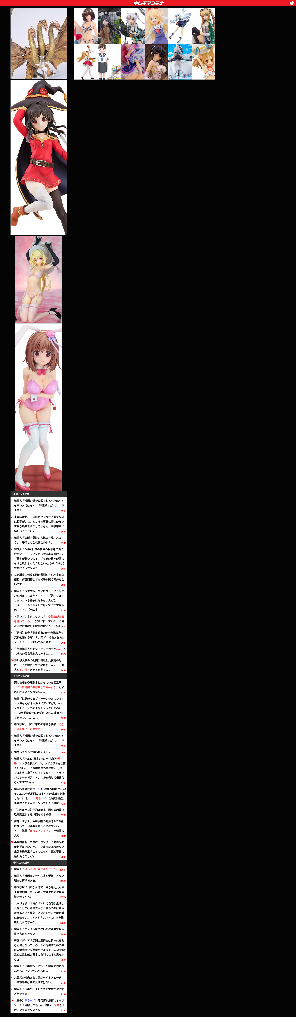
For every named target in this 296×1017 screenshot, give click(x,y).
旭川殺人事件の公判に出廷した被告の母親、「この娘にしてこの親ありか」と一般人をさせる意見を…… (39, 664)
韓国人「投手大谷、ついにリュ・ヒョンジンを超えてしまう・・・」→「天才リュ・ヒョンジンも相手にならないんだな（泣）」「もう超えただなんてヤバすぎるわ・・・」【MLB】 (39, 600)
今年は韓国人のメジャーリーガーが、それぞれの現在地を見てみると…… (40, 651)
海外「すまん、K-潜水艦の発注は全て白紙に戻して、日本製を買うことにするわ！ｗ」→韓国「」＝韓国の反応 (39, 828)
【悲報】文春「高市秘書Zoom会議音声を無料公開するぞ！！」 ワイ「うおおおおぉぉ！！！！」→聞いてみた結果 (39, 637)
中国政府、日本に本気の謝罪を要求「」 (39, 726)
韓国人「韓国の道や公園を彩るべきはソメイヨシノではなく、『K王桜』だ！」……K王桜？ (39, 505)
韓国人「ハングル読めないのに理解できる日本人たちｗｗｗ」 (39, 931)
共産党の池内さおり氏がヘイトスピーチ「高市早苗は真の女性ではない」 (37, 980)
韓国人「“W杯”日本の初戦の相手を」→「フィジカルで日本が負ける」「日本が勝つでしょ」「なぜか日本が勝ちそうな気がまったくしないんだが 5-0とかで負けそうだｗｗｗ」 (39, 558)
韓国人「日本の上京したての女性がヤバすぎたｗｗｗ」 (39, 991)
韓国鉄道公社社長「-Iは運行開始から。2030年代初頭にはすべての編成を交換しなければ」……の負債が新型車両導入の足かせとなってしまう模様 (40, 796)
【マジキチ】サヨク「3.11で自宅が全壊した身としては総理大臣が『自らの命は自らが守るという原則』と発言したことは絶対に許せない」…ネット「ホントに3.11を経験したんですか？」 (39, 913)
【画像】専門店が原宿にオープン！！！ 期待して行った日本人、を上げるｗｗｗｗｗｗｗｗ (39, 1005)
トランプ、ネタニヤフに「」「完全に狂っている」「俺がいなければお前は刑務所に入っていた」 (39, 621)
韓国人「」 (37, 869)
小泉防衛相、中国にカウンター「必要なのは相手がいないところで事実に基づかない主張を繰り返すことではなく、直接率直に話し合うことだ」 (39, 524)
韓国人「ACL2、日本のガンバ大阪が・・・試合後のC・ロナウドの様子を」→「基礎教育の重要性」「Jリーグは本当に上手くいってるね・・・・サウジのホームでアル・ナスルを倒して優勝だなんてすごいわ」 (40, 770)
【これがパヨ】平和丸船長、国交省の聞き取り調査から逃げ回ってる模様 (39, 812)
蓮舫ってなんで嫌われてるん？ (32, 752)
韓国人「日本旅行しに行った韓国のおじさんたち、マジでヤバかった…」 (39, 968)
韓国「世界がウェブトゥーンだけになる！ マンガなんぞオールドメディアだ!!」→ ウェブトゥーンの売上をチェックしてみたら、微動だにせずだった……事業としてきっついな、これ (39, 708)
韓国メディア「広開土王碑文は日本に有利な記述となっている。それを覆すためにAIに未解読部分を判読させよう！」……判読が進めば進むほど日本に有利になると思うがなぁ (40, 950)
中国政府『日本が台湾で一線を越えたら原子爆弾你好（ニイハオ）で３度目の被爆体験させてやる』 (39, 891)
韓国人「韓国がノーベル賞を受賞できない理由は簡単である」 (39, 878)
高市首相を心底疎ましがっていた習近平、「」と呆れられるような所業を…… (39, 687)
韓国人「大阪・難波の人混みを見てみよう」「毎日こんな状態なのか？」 (37, 540)
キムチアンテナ (121, 2)
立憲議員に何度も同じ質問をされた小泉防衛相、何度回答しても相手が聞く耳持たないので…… (39, 579)
